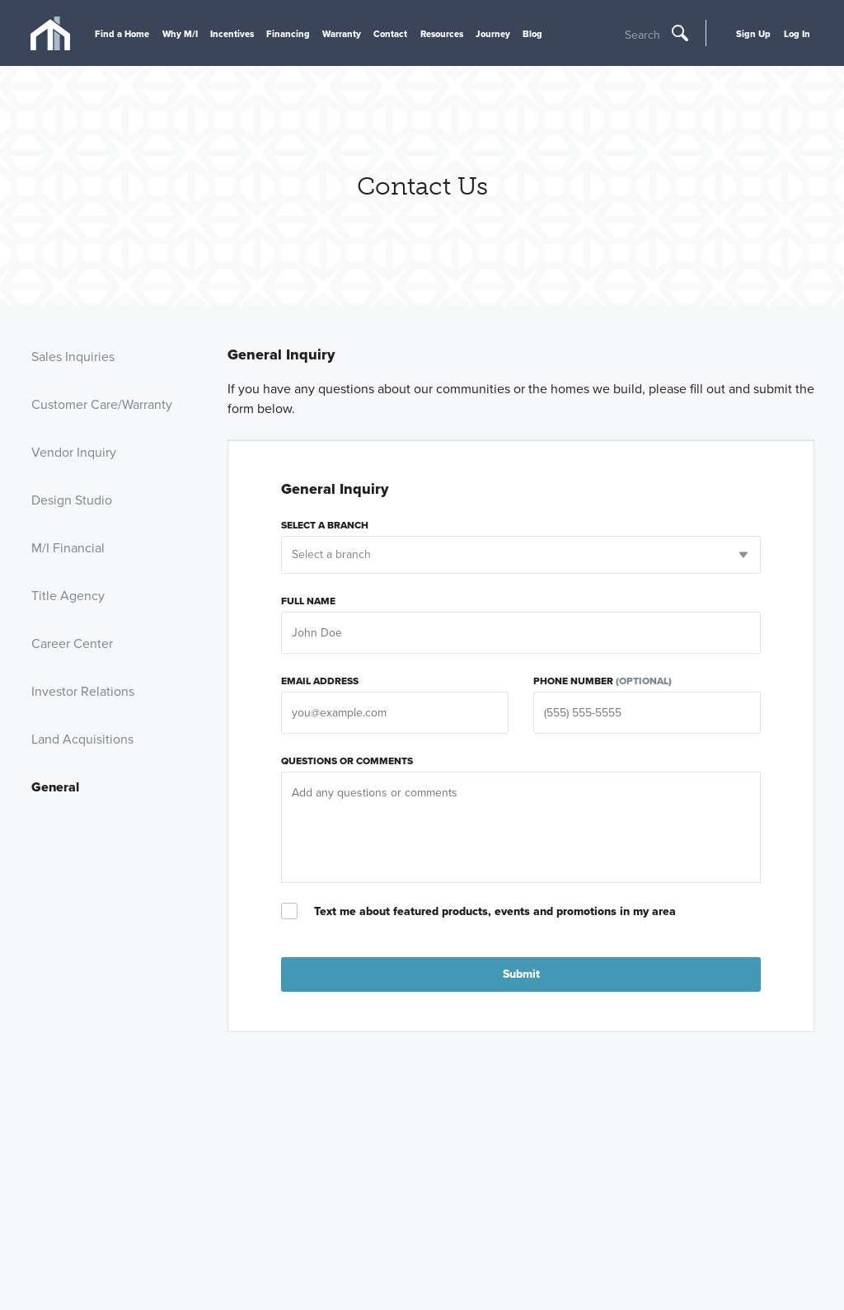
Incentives (232, 33)
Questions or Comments (347, 761)
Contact (390, 33)
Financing (288, 33)
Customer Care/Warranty (101, 404)
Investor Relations (82, 691)
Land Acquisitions (82, 739)
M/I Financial (68, 547)
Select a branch (324, 525)
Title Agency (68, 595)
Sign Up (753, 33)
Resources (441, 33)
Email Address (320, 681)
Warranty (341, 33)
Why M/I (180, 33)
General (55, 786)
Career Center (72, 643)
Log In (797, 33)
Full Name (308, 601)
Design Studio (71, 500)
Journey (493, 33)
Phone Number (602, 681)
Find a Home (122, 33)
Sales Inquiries (73, 356)
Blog (532, 33)
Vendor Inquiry (73, 452)
